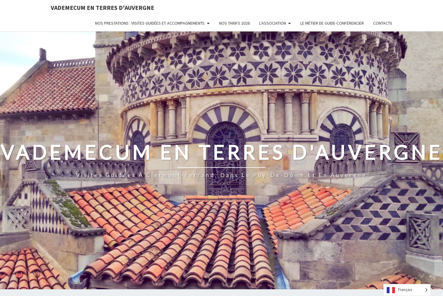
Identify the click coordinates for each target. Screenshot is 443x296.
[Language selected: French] (407, 290)
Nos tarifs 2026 (234, 23)
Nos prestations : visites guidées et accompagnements (150, 23)
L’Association (272, 23)
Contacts (382, 23)
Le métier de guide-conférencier (332, 23)
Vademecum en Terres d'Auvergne (102, 7)
